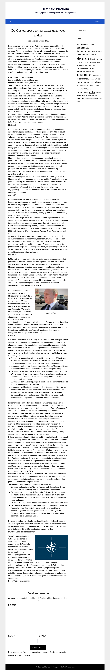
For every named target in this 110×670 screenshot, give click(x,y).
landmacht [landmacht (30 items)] (97, 75)
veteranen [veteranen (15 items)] (99, 98)
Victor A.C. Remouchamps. (24, 77)
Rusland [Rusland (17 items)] (98, 92)
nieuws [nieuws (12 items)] (79, 89)
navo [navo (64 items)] (88, 85)
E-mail (42, 636)
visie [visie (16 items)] (78, 101)
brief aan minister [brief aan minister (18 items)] (96, 51)
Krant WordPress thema (66, 667)
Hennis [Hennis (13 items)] (86, 68)
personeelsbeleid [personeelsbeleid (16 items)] (82, 92)
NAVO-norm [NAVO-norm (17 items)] (95, 86)
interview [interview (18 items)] (92, 68)
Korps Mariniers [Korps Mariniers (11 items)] (89, 71)
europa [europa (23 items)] (79, 65)
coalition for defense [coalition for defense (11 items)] (90, 54)
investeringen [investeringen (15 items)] (81, 71)
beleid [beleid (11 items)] (87, 48)
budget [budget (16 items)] (79, 54)
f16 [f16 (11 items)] (83, 65)
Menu (97, 21)
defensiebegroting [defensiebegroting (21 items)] (96, 59)
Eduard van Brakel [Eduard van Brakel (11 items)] (95, 62)
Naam (11, 636)
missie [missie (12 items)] (84, 85)
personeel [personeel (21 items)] (90, 89)
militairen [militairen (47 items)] (98, 82)
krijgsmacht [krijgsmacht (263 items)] (84, 74)
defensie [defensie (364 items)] (83, 58)
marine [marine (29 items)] (98, 79)
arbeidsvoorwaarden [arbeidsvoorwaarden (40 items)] (85, 44)
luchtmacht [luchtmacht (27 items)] (91, 79)
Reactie (12, 605)
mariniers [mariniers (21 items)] (80, 82)
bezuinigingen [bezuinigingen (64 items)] (84, 51)
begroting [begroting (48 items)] (81, 47)
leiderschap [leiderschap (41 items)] (82, 79)
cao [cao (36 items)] (83, 54)
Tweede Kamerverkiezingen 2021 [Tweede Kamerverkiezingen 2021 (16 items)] (87, 95)
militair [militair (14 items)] (92, 82)
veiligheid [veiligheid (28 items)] (80, 98)
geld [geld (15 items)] (94, 65)
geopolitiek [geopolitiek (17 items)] (80, 68)
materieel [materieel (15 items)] (86, 82)
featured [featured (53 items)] (88, 65)
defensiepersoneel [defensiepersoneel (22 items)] (83, 62)
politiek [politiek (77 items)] (91, 92)
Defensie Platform (55, 9)
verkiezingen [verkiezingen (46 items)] (90, 98)
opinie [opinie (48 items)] (84, 89)
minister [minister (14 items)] (79, 86)
